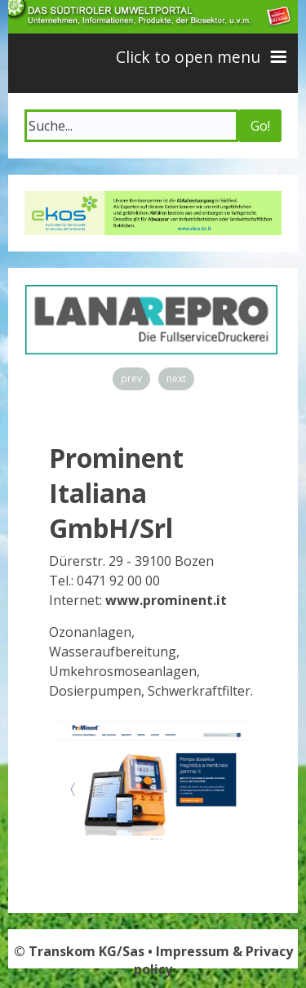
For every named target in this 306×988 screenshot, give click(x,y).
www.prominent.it (166, 600)
